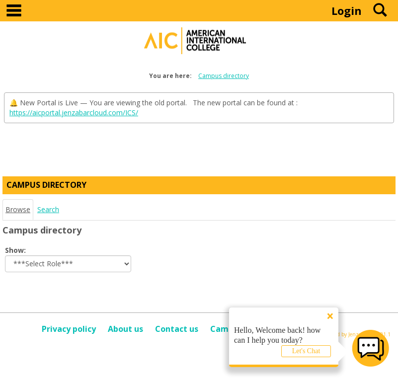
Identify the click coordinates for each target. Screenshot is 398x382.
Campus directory (223, 76)
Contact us (176, 328)
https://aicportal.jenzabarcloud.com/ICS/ (73, 112)
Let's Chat (306, 351)
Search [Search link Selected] (48, 209)
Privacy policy (69, 328)
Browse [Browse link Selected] (17, 209)
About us (125, 328)
